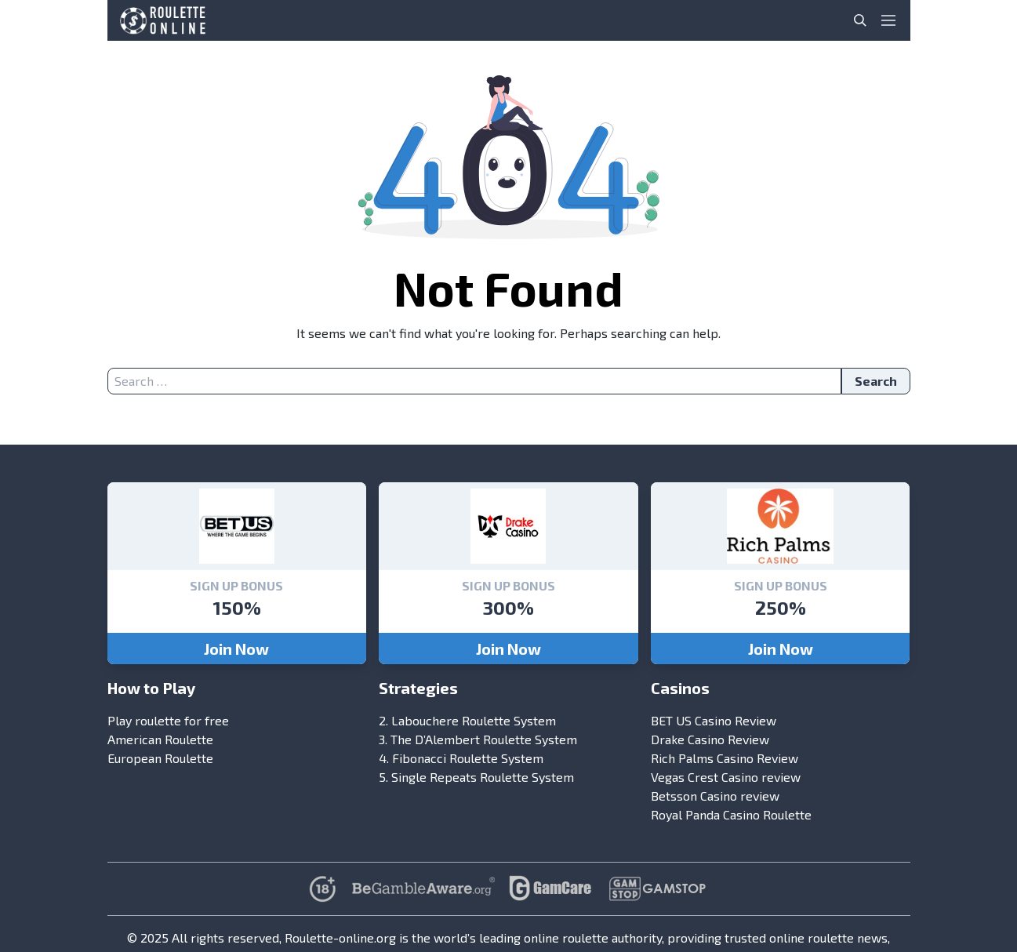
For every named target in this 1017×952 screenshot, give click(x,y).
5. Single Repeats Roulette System (476, 776)
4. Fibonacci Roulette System (461, 757)
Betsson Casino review (715, 795)
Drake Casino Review (710, 739)
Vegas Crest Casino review (726, 776)
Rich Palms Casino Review (724, 757)
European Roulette (160, 757)
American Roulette (160, 739)
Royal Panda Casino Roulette (731, 814)
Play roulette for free (168, 720)
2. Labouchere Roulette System (467, 720)
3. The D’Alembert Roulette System (478, 739)
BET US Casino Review (713, 720)
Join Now (236, 648)
